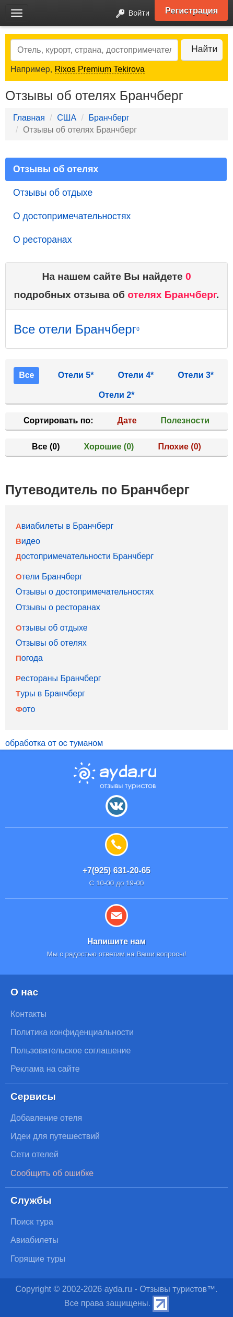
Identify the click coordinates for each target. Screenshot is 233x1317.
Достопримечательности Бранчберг (85, 556)
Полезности (185, 420)
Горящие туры (37, 1258)
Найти (204, 49)
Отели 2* (117, 394)
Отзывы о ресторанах (58, 607)
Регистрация (191, 10)
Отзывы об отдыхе (52, 192)
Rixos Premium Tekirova (100, 69)
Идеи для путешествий (55, 1136)
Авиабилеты (34, 1240)
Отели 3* (196, 375)
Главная (29, 117)
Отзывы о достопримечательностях (85, 591)
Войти (129, 13)
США (66, 117)
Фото (25, 709)
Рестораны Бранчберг (58, 678)
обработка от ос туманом (54, 743)
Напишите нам (116, 941)
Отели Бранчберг (49, 576)
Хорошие (109, 446)
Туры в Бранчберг (50, 693)
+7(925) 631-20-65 (116, 870)
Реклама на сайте (45, 1068)
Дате (127, 420)
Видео (28, 541)
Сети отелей (34, 1154)
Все (26, 375)
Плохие (179, 446)
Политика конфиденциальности (72, 1032)
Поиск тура (31, 1221)
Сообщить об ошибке (52, 1173)
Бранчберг (108, 117)
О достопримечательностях (72, 216)
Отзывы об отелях (55, 169)
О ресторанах (42, 239)
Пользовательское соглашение (70, 1050)
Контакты (28, 1014)
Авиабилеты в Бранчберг (64, 525)
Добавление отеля (46, 1117)
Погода (29, 658)
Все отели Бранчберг (76, 329)
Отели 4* (136, 375)
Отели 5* (76, 375)
